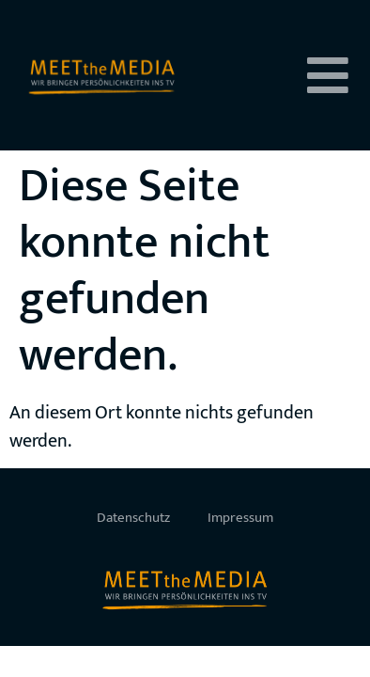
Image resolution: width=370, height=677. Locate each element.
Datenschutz (133, 517)
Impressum (240, 517)
